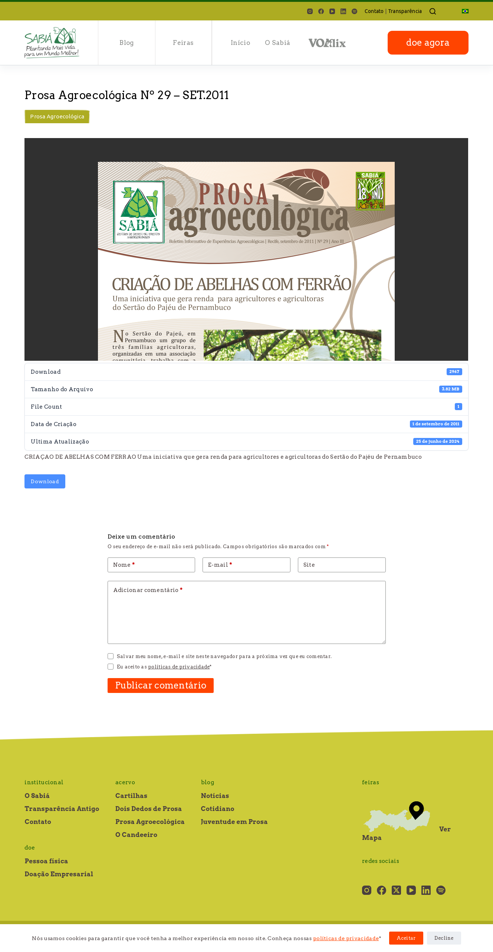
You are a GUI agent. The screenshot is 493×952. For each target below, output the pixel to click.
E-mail (220, 565)
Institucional (43, 782)
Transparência (405, 11)
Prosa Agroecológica (57, 116)
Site (309, 565)
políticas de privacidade (346, 938)
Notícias (215, 795)
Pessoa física (46, 861)
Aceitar (406, 938)
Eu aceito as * (164, 667)
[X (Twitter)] (396, 890)
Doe (29, 847)
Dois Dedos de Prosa (148, 808)
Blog (126, 42)
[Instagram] (310, 11)
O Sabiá (277, 42)
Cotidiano (217, 808)
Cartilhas (131, 795)
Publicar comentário (161, 685)
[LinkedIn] (343, 11)
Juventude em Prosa (234, 821)
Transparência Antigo (61, 808)
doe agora (428, 42)
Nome (124, 565)
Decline (444, 938)
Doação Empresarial (58, 874)
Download (45, 481)
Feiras (183, 42)
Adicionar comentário (148, 590)
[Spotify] (354, 11)
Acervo (125, 782)
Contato (374, 11)
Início (240, 42)
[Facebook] (321, 11)
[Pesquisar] (433, 11)
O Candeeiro (136, 834)
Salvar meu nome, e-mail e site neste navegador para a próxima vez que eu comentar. (224, 656)
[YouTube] (332, 11)
